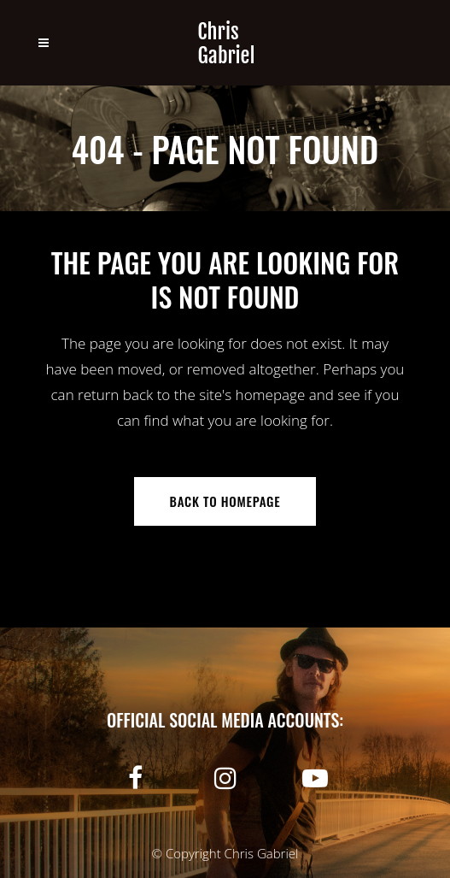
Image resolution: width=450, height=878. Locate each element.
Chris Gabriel (262, 853)
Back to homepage (225, 501)
